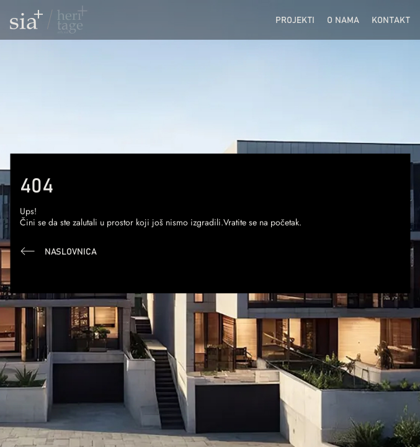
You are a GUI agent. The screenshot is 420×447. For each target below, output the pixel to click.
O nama (343, 19)
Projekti (295, 19)
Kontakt (391, 19)
